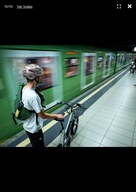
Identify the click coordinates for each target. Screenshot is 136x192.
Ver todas (24, 6)
